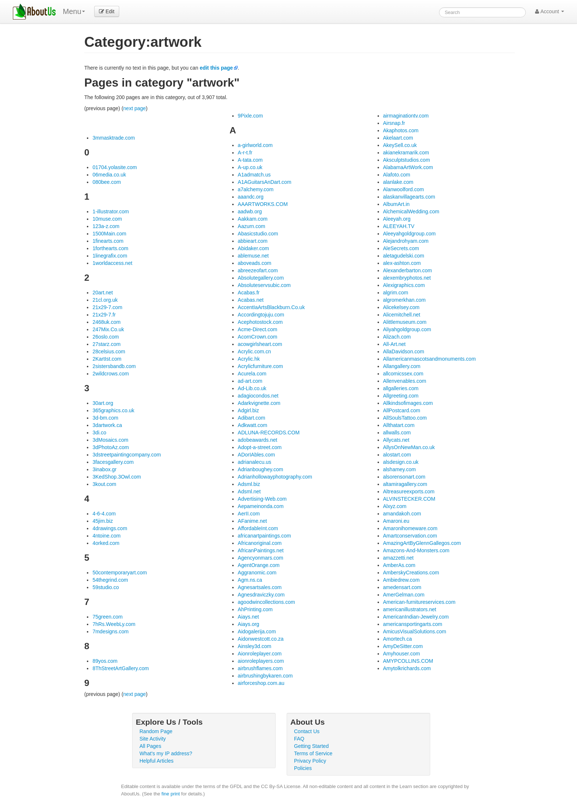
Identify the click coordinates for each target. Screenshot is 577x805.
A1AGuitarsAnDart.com (264, 182)
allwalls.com (397, 432)
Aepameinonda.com (261, 506)
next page (134, 108)
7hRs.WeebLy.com (113, 624)
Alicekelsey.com (401, 307)
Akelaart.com (398, 138)
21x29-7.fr (104, 315)
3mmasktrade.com (113, 138)
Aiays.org (248, 624)
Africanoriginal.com (260, 543)
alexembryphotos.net (407, 278)
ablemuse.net (253, 256)
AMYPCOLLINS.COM (408, 661)
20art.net (102, 292)
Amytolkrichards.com (407, 668)
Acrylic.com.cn (254, 351)
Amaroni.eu (396, 521)
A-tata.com (250, 160)
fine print (171, 794)
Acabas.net (250, 300)
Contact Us (306, 731)
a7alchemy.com (255, 189)
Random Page (156, 731)
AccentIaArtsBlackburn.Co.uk (271, 307)
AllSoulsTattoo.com (405, 418)
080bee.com (106, 182)
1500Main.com (109, 234)
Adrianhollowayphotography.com (275, 477)
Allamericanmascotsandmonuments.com (429, 359)
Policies (303, 768)
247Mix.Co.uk (108, 329)
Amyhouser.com (401, 654)
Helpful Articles (156, 761)
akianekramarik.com (406, 152)
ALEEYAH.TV (398, 226)
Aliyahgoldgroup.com (407, 329)
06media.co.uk (109, 175)
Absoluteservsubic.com (264, 285)
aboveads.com (254, 263)
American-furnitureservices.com (419, 602)
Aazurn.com (251, 226)
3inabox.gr (104, 469)
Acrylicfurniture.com (260, 366)
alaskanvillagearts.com (409, 197)
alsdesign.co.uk (401, 462)
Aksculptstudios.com (406, 160)
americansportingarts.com (412, 624)
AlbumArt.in (396, 204)
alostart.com (397, 455)
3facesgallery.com (113, 462)
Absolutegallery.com (261, 278)
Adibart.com (251, 418)
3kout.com (104, 484)
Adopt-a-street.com (260, 447)
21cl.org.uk (104, 300)
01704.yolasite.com (114, 167)
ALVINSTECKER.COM (409, 499)
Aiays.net (248, 617)
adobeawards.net (257, 440)
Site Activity (152, 739)
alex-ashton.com (402, 263)
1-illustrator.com (110, 211)
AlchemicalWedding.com (411, 211)
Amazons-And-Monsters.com (416, 550)
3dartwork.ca (107, 425)
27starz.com (106, 344)
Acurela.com (252, 374)
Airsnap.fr (394, 123)
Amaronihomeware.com (410, 528)
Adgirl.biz (248, 410)
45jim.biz (102, 521)
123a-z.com (105, 226)
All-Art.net (394, 344)
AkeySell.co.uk (400, 145)
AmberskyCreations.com (411, 572)
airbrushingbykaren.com (265, 676)
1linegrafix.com (109, 256)
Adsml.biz (249, 484)
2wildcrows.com (110, 374)
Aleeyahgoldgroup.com (409, 234)
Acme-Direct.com (257, 329)
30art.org (102, 403)
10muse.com (107, 219)
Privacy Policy (310, 761)
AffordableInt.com (258, 528)
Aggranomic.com (257, 572)
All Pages (150, 746)
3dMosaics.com (110, 440)
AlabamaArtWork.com (408, 167)
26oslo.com (105, 337)
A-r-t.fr (245, 152)
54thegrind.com (110, 580)
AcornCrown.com (257, 337)
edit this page (216, 68)
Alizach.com (397, 337)
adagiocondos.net (258, 396)
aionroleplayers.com (261, 661)
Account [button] (549, 11)
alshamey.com (399, 469)
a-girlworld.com (255, 145)
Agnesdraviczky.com (261, 595)
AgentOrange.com (259, 565)
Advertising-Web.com (262, 499)
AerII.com (249, 514)
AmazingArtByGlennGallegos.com (422, 543)
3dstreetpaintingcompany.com (126, 455)
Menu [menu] (74, 11)
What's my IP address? (165, 753)
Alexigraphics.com (404, 285)
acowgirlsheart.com (260, 344)
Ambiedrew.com (401, 580)
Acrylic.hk (249, 359)
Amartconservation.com (410, 536)
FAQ (299, 739)
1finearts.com (107, 241)
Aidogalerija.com (257, 631)
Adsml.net (249, 491)
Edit (106, 11)
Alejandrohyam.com (406, 241)
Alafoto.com (396, 175)
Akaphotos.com (401, 130)
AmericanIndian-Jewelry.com (416, 617)
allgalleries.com (400, 388)
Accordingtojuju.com (261, 315)
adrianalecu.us (254, 462)
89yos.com (104, 661)
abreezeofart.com (258, 270)
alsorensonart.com (404, 477)
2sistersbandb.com (114, 366)
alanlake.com (398, 182)
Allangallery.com (402, 366)
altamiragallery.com (405, 484)
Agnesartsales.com (260, 587)
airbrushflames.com (260, 668)
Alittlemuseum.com (404, 322)
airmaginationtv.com (406, 116)
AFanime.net (252, 521)
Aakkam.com (253, 219)
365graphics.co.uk (113, 410)
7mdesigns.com (110, 631)
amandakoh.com (402, 514)
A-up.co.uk (250, 167)
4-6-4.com (104, 514)
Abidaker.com (253, 248)
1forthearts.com (110, 248)
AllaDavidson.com (403, 351)
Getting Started (311, 746)
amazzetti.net (398, 558)
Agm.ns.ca (250, 580)
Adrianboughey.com (260, 469)
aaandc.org (250, 197)
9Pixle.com (250, 116)
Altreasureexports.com (409, 491)
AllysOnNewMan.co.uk (409, 447)
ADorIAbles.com (256, 455)
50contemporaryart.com (119, 572)
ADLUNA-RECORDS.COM (269, 432)
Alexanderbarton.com (407, 270)
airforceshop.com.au (261, 683)
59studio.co (105, 587)
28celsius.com (108, 351)
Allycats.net (396, 440)
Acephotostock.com (260, 322)
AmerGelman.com (404, 595)
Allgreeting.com (401, 396)
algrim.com (395, 292)
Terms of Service (313, 753)
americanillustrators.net (409, 609)
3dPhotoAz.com (110, 447)
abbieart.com (253, 241)
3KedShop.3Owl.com (116, 477)
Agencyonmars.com (260, 558)
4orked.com (105, 543)
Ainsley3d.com (254, 646)
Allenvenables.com (404, 381)
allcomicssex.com (403, 374)
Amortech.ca (397, 639)
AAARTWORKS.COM (263, 204)
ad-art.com (250, 381)
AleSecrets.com (401, 248)
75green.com (107, 617)
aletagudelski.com (403, 256)
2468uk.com (106, 322)
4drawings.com (109, 528)
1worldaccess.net (112, 263)
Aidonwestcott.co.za (261, 639)
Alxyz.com (395, 506)
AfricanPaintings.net (261, 550)
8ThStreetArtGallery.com (120, 668)
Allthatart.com (399, 425)
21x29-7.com (107, 307)
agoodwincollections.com (266, 602)
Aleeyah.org (397, 219)
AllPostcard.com (401, 410)
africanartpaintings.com (264, 536)
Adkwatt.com (252, 425)
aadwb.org (250, 211)
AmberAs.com (399, 565)
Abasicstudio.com (258, 234)
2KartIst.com (106, 359)
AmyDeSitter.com (403, 646)
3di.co (99, 432)
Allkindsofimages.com (408, 403)
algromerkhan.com (404, 300)
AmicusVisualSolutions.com (414, 631)
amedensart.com (402, 587)
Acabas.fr (248, 292)
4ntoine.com (106, 536)
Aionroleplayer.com (260, 654)
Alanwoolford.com (403, 189)
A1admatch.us (254, 175)
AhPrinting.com (255, 609)
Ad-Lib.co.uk (252, 388)
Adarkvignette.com (259, 403)
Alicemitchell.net (401, 315)
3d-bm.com (105, 418)
